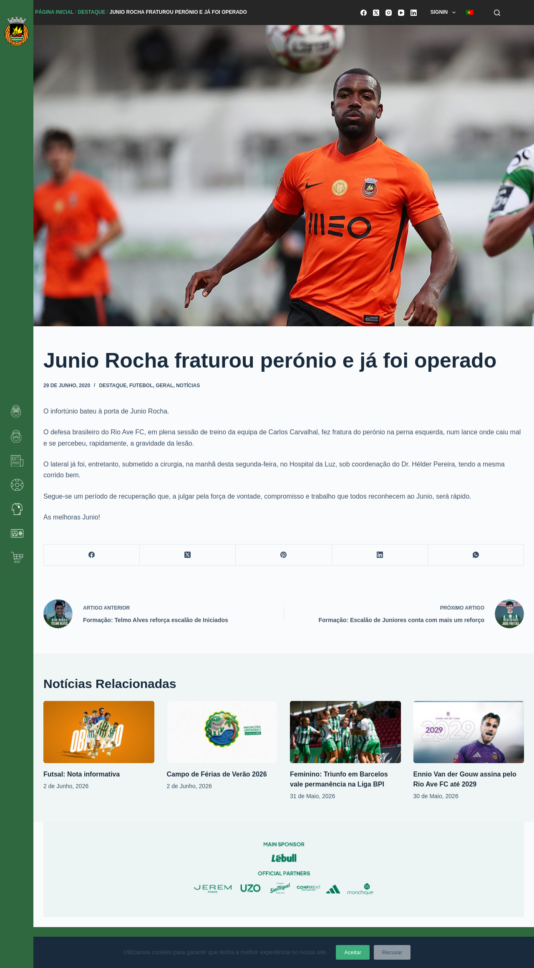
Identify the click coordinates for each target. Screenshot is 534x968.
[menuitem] (470, 12)
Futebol (141, 385)
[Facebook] (363, 13)
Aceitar (352, 952)
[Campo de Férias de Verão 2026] (222, 732)
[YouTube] (401, 13)
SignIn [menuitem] (445, 13)
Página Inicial (54, 12)
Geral (164, 385)
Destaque (92, 12)
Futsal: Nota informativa (81, 774)
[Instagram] (388, 13)
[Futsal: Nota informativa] (98, 732)
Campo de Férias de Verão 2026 (217, 774)
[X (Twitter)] (376, 13)
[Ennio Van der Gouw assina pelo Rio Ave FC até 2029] (468, 732)
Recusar (392, 952)
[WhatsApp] (476, 555)
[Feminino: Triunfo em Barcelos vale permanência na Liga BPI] (345, 732)
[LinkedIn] (414, 13)
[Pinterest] (284, 555)
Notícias (188, 385)
